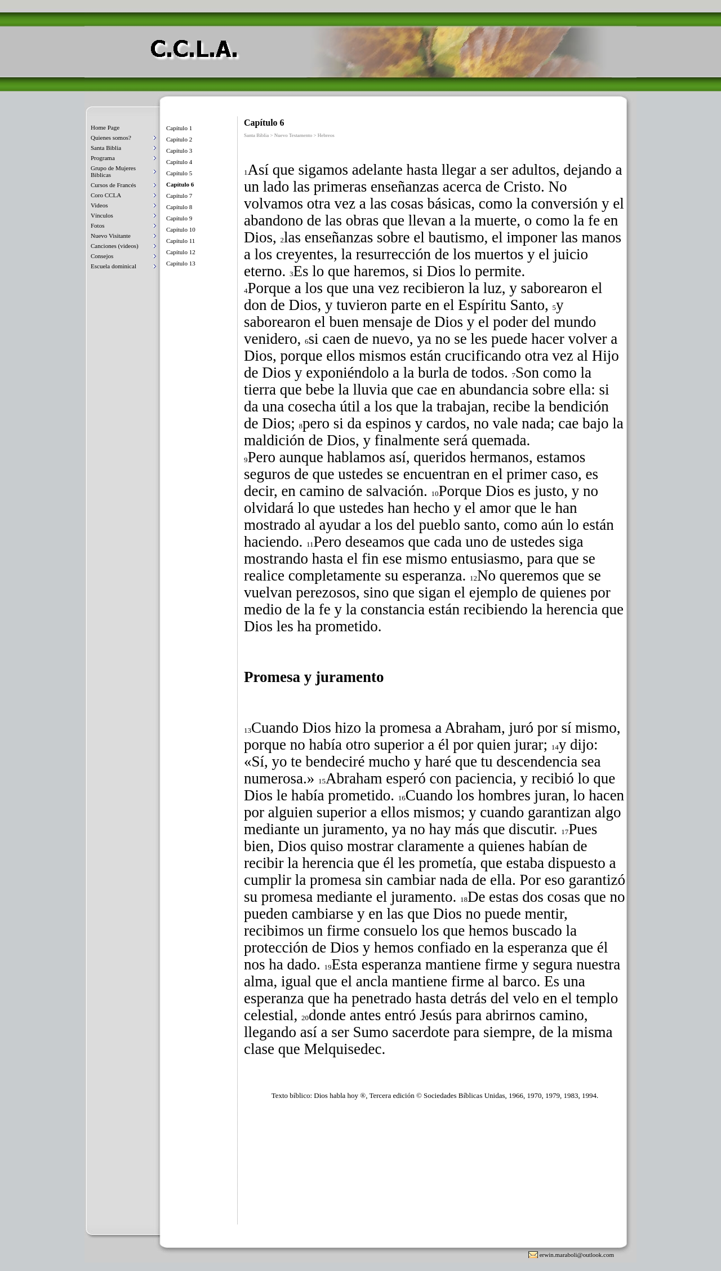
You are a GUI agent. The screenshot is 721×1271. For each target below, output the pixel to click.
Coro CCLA (106, 195)
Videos (99, 205)
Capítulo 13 (180, 263)
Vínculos (102, 215)
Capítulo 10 (180, 229)
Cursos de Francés (113, 184)
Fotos (97, 225)
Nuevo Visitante (111, 235)
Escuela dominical (113, 266)
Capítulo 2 (179, 139)
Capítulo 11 (180, 240)
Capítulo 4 (179, 161)
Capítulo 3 (179, 150)
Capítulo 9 (179, 218)
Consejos (102, 256)
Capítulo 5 (179, 173)
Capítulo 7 (179, 195)
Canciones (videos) (115, 245)
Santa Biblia (106, 147)
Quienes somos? (111, 137)
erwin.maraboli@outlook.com (577, 1254)
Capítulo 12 (180, 252)
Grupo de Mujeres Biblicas (113, 171)
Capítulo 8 (179, 206)
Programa (103, 157)
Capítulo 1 (179, 128)
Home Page (105, 127)
